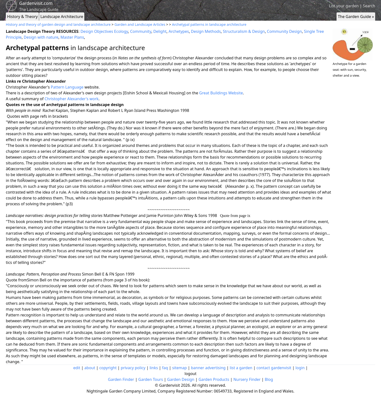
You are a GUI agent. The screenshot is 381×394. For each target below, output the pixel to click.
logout (191, 373)
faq (165, 367)
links (153, 367)
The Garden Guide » (356, 16)
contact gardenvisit (274, 367)
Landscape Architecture (61, 16)
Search (369, 6)
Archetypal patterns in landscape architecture (209, 24)
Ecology (121, 31)
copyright (108, 367)
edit (76, 367)
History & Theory (22, 16)
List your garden (344, 6)
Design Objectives (96, 31)
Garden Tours (150, 379)
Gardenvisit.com (35, 3)
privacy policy (133, 367)
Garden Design (180, 379)
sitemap (179, 367)
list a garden (241, 367)
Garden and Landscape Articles (139, 24)
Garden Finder (121, 379)
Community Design (284, 31)
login (300, 367)
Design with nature (41, 37)
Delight (159, 31)
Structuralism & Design (244, 31)
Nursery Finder (246, 379)
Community (140, 31)
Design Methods (206, 31)
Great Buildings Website (221, 93)
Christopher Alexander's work (71, 98)
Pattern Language (67, 87)
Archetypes (179, 31)
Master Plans (72, 37)
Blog (269, 379)
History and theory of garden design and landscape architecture (58, 24)
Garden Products (214, 379)
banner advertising (208, 367)
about (89, 367)
